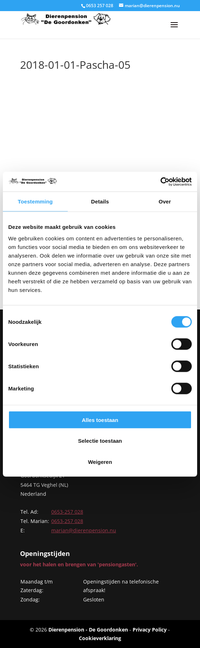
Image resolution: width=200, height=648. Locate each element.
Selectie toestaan (100, 441)
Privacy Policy (150, 629)
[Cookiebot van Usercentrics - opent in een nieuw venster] (160, 181)
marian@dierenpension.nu (83, 530)
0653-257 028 (67, 511)
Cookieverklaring (100, 638)
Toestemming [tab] (35, 201)
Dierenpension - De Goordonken (88, 629)
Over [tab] (164, 201)
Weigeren (100, 462)
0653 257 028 (99, 6)
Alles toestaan (100, 420)
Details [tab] (100, 201)
